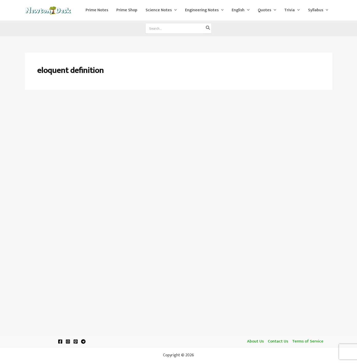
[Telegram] (83, 341)
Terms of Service (307, 341)
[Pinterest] (75, 341)
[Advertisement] (178, 133)
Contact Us (278, 341)
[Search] (208, 28)
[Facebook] (60, 341)
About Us (255, 341)
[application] (174, 10)
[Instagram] (68, 341)
